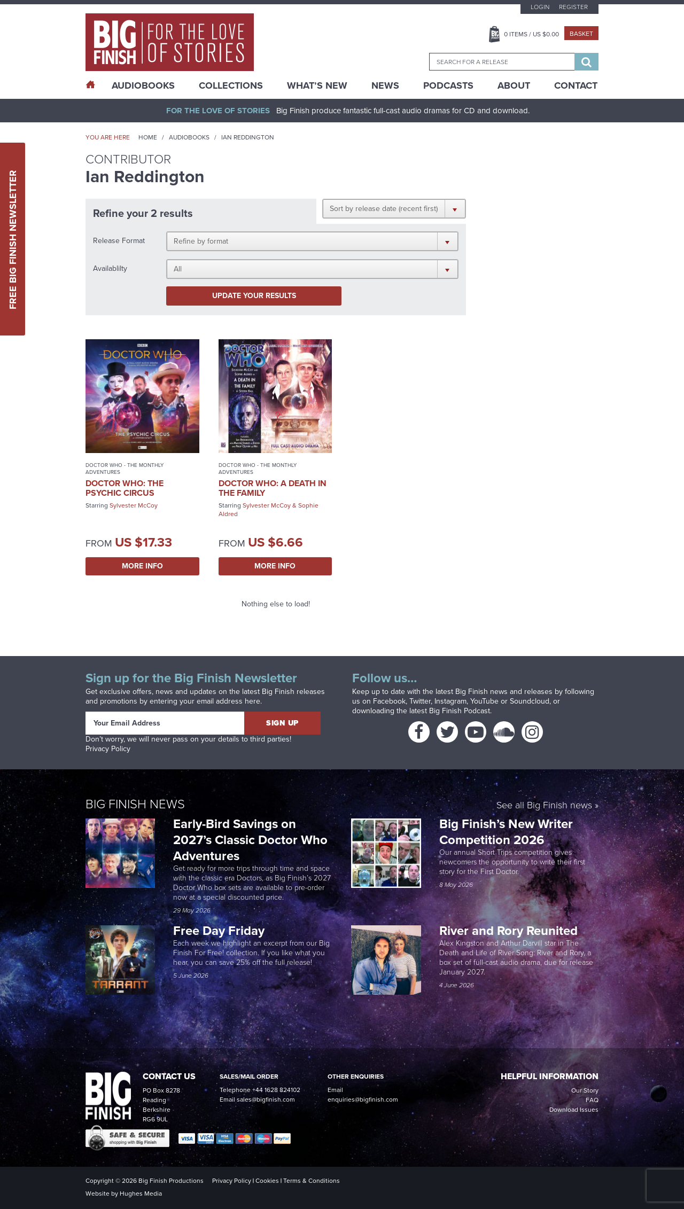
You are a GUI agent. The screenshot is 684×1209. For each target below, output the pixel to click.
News (385, 85)
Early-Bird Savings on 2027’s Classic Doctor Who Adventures (250, 839)
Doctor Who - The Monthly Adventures (125, 468)
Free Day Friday (219, 930)
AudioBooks (143, 85)
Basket (581, 33)
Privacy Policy (108, 748)
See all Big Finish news (544, 806)
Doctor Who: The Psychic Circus (125, 488)
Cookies (267, 1180)
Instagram (450, 701)
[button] (394, 208)
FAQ (592, 1100)
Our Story (584, 1090)
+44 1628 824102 (276, 1090)
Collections (231, 85)
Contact (575, 85)
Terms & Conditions (311, 1180)
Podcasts (448, 85)
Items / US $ (531, 34)
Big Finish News (135, 804)
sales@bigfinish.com (266, 1099)
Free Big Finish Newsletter (13, 239)
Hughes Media (141, 1193)
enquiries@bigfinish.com (363, 1099)
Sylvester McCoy (134, 505)
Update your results (254, 295)
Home (147, 137)
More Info (142, 566)
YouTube (484, 701)
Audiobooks (189, 137)
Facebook (389, 701)
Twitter (420, 701)
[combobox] (501, 62)
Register (573, 7)
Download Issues (573, 1109)
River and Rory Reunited (508, 930)
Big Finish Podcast (459, 710)
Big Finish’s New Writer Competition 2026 (506, 831)
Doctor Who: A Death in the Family (273, 488)
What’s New (317, 85)
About (514, 85)
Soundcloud (529, 701)
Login (540, 7)
